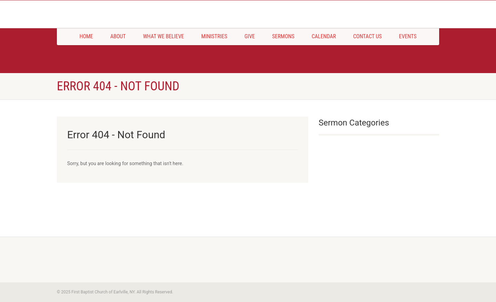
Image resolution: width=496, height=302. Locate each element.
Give (250, 36)
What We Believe (163, 36)
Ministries (214, 36)
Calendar (324, 36)
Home (86, 36)
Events (407, 36)
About (118, 36)
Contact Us (367, 36)
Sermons (283, 36)
